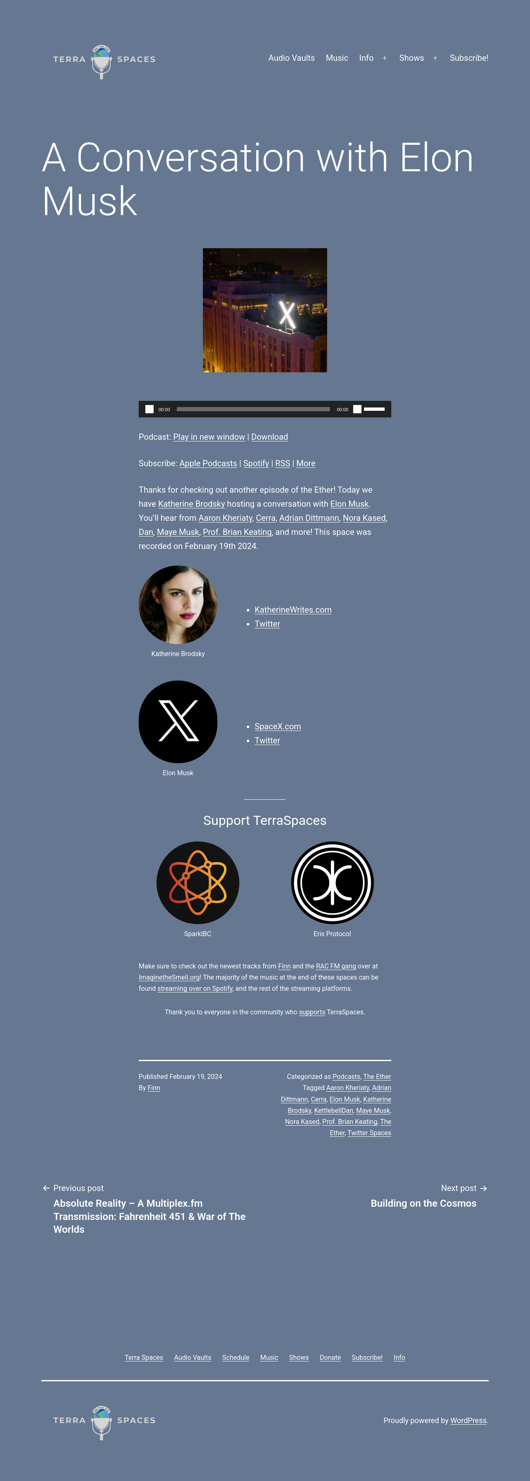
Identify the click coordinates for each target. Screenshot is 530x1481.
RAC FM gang (336, 966)
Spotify (256, 463)
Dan (146, 532)
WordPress (468, 1420)
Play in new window (209, 437)
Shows (412, 58)
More (306, 463)
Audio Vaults (291, 58)
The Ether (377, 1077)
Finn (284, 966)
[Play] (149, 409)
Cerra (266, 518)
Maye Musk (178, 532)
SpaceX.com (278, 726)
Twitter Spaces (369, 1133)
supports (312, 1012)
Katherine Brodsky (191, 504)
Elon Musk (349, 504)
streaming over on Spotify (194, 988)
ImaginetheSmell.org (169, 977)
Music (337, 58)
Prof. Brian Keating (237, 532)
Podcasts (346, 1077)
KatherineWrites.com (293, 610)
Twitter (267, 624)
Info (366, 58)
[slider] (253, 409)
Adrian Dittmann (309, 518)
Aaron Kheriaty (226, 518)
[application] (265, 409)
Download (269, 437)
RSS (282, 463)
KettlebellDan (333, 1110)
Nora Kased (364, 518)
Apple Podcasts (208, 463)
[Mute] (357, 409)
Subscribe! (469, 58)
